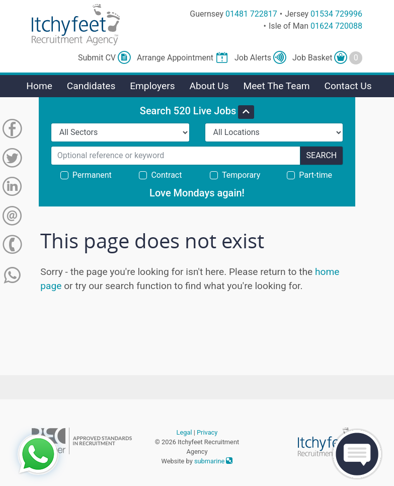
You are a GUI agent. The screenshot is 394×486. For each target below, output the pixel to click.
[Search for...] (175, 155)
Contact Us (347, 86)
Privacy (207, 432)
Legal (184, 432)
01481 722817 (251, 14)
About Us (208, 86)
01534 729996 (336, 14)
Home (39, 86)
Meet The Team (276, 86)
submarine (213, 461)
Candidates (91, 86)
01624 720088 (336, 26)
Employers (152, 86)
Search (321, 155)
